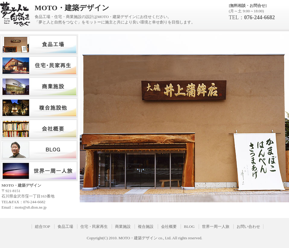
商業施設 (123, 226)
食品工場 (65, 226)
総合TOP (42, 226)
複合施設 (146, 226)
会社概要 (169, 226)
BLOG (189, 226)
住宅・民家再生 (94, 226)
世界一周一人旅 (215, 226)
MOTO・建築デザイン (138, 238)
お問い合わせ (248, 226)
